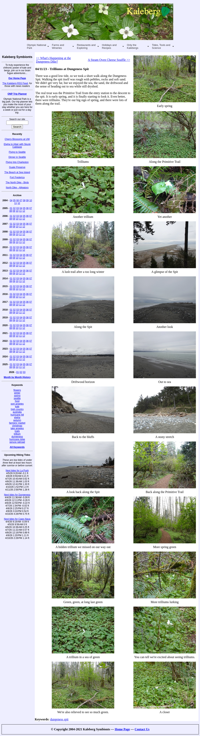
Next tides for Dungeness (17, 494)
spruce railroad (17, 442)
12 (19, 203)
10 (30, 200)
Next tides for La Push (17, 470)
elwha (17, 417)
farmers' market (17, 423)
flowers (17, 390)
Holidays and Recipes (109, 46)
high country (17, 409)
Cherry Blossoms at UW (17, 139)
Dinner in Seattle (17, 157)
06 (17, 200)
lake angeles (17, 428)
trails (17, 431)
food (17, 401)
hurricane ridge (17, 439)
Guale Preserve (17, 167)
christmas (17, 425)
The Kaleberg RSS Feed (15, 83)
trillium (17, 434)
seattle (17, 398)
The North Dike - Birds (17, 182)
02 (14, 208)
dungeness (17, 436)
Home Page (122, 729)
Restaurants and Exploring (86, 46)
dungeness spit (59, 719)
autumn (17, 420)
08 (24, 200)
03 (17, 208)
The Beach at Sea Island (17, 172)
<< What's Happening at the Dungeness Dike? (53, 59)
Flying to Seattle (17, 152)
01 (11, 208)
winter (17, 393)
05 (14, 200)
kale (17, 406)
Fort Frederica (17, 177)
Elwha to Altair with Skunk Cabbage (17, 145)
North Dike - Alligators (17, 187)
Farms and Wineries (58, 46)
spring (17, 395)
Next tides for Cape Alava (17, 519)
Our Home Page (17, 78)
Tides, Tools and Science (161, 46)
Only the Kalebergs (132, 46)
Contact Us (142, 729)
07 (21, 200)
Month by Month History (17, 377)
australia (17, 412)
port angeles (17, 403)
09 (27, 200)
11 (15, 203)
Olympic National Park (36, 46)
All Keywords (17, 447)
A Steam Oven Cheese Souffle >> (109, 59)
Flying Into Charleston (17, 162)
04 (11, 200)
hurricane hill (17, 414)
